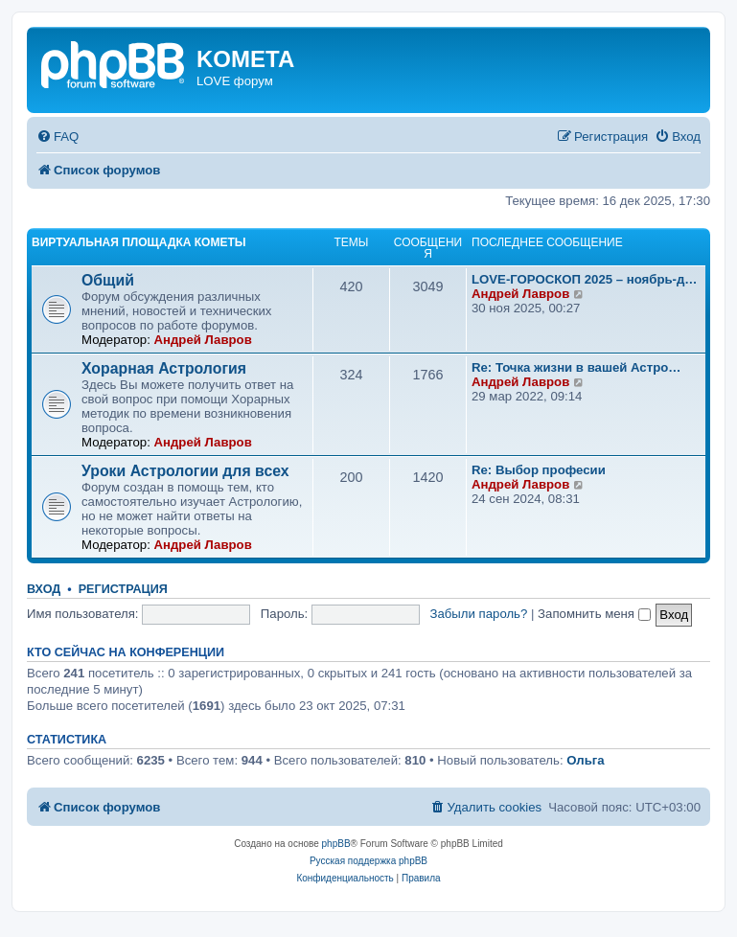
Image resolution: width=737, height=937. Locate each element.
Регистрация (123, 589)
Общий (107, 280)
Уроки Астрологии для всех (185, 471)
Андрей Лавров (202, 339)
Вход (43, 589)
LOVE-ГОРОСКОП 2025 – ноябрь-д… (585, 279)
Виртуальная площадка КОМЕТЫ (139, 242)
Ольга (585, 760)
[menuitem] (57, 136)
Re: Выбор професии (539, 470)
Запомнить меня (594, 613)
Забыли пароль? (479, 613)
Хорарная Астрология (163, 368)
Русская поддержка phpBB (368, 861)
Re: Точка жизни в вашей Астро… (576, 367)
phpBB (336, 843)
